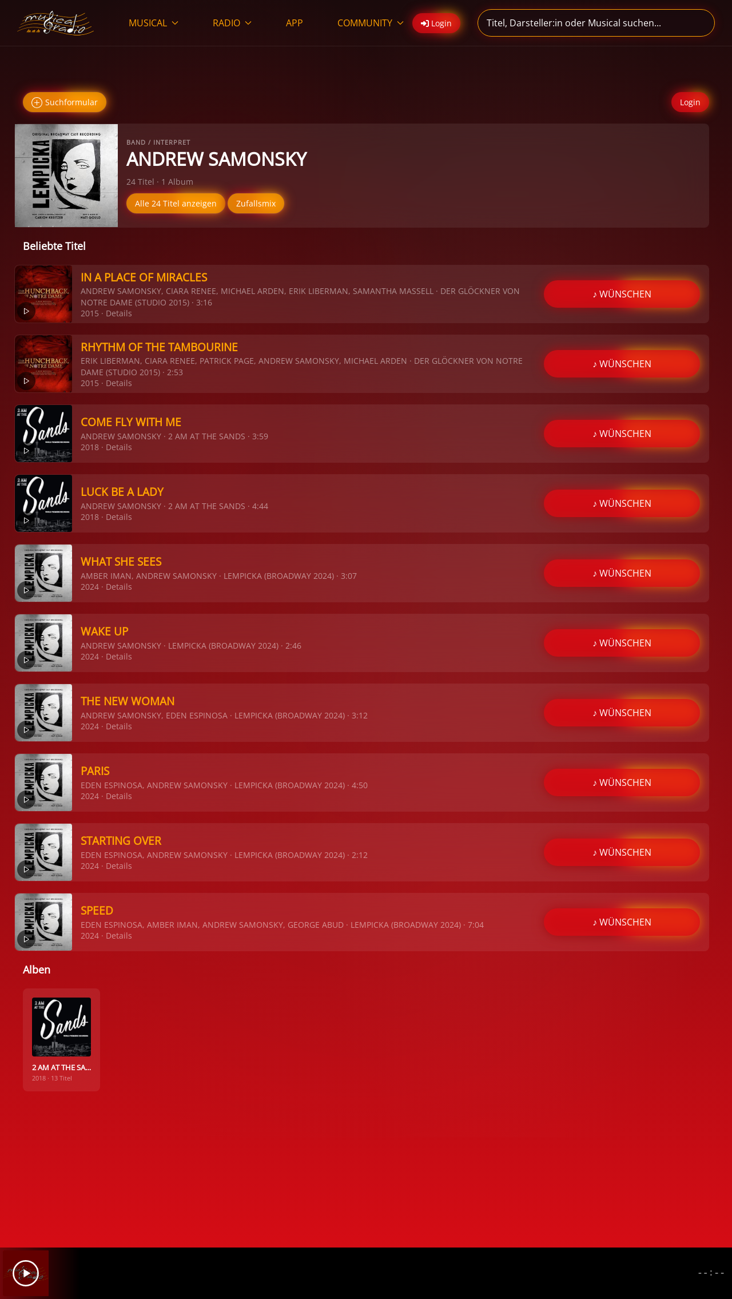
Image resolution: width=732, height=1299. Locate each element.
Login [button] (436, 23)
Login (690, 102)
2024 (90, 586)
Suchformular (64, 103)
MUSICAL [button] (153, 23)
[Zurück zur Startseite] (56, 23)
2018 (90, 447)
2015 (90, 313)
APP (294, 23)
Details (119, 313)
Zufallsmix (256, 203)
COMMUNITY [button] (370, 23)
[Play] (26, 1273)
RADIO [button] (232, 23)
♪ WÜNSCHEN (621, 294)
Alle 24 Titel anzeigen (176, 203)
